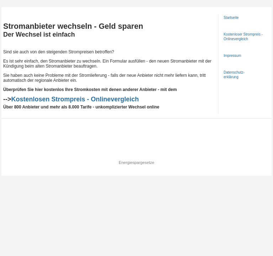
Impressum (232, 56)
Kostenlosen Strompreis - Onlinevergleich (75, 99)
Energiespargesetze (136, 162)
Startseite (231, 18)
